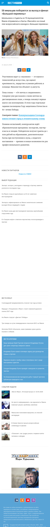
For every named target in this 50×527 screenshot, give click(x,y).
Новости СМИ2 (25, 174)
